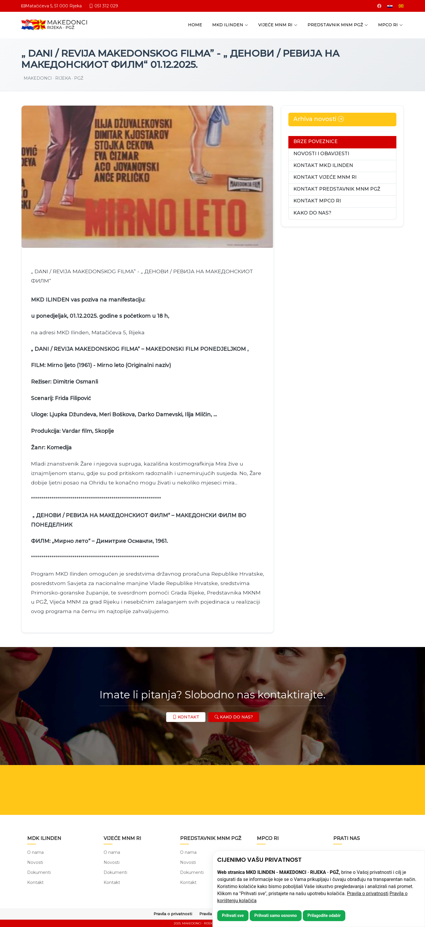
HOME (195, 24)
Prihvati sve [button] (233, 915)
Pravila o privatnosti (367, 893)
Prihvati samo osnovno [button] (275, 915)
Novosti (35, 862)
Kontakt (35, 882)
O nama (35, 852)
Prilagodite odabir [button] (324, 915)
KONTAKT (185, 717)
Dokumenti (39, 872)
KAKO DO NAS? (234, 717)
